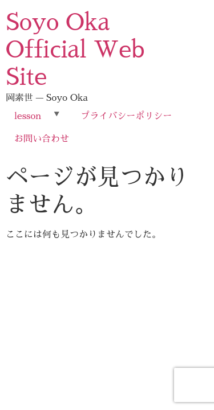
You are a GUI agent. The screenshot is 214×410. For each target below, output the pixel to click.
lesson (27, 116)
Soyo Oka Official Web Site (75, 50)
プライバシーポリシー (126, 116)
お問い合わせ (41, 139)
